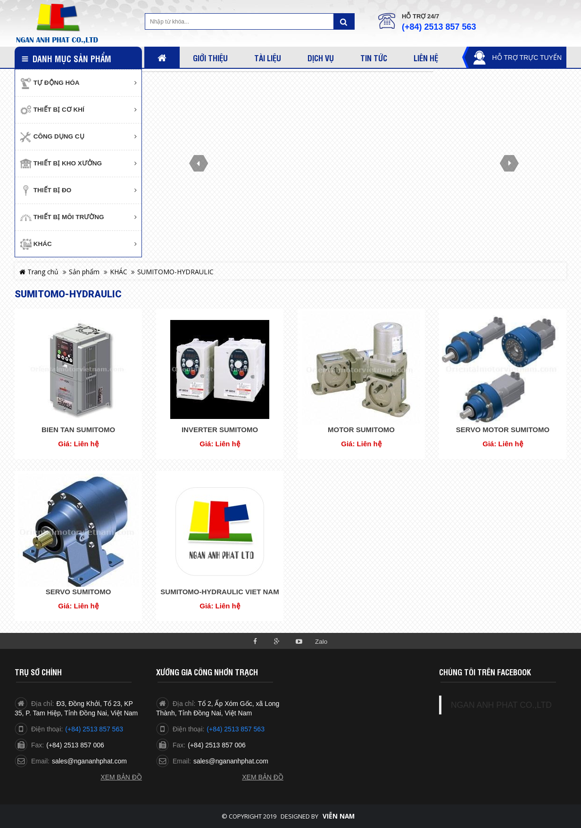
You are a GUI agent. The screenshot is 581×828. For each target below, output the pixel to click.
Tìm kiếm (343, 21)
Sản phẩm (84, 271)
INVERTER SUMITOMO (220, 430)
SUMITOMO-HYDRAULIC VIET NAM (219, 592)
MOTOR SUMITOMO (361, 430)
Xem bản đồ (121, 777)
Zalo (321, 641)
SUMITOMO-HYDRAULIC (175, 271)
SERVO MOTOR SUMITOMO (502, 430)
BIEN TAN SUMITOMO (78, 430)
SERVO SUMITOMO (78, 592)
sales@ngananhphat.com (89, 761)
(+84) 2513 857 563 (439, 27)
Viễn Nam (339, 816)
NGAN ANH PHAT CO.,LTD (501, 705)
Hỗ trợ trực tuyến (527, 57)
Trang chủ (38, 271)
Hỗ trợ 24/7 (420, 16)
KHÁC (118, 271)
